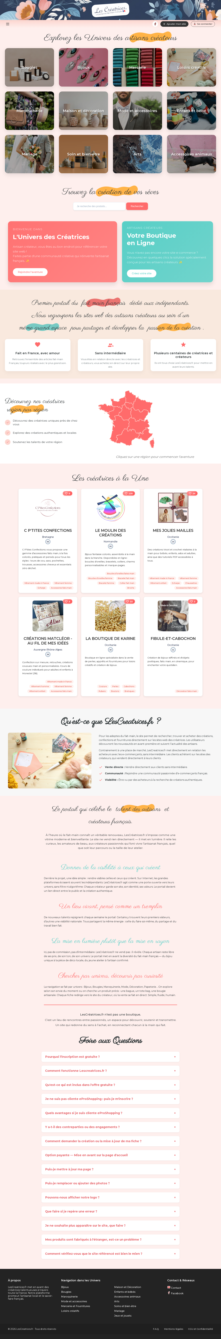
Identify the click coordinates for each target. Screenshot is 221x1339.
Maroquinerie (69, 1296)
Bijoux (65, 1287)
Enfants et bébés (125, 1291)
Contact (174, 1287)
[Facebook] (155, 24)
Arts (116, 1301)
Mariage (119, 1310)
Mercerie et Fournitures (75, 1306)
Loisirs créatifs (70, 1310)
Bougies (66, 1291)
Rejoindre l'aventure (30, 272)
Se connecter (203, 24)
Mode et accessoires (74, 1301)
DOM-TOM (102, 448)
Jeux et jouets (123, 1315)
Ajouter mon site (174, 24)
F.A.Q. (156, 1329)
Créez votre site (141, 273)
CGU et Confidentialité (200, 1329)
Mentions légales (173, 1329)
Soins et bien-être (125, 1306)
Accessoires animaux (127, 1296)
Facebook (175, 1293)
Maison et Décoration (127, 1287)
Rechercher (137, 206)
